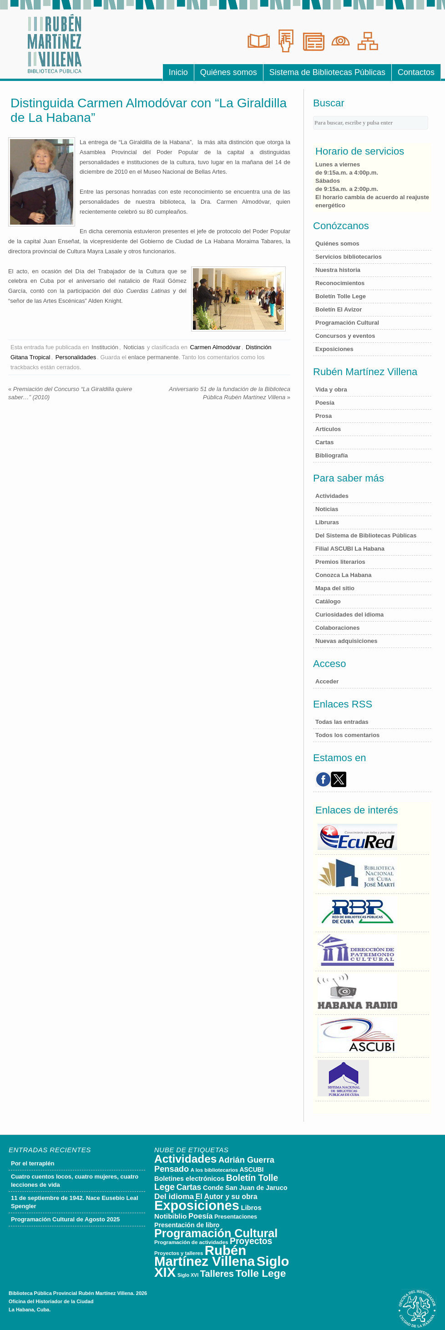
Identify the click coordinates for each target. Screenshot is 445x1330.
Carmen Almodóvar (215, 347)
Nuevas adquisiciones (346, 640)
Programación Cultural (347, 322)
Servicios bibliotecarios (348, 256)
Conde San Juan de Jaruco (245, 1187)
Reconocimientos (339, 283)
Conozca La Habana (343, 575)
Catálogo (328, 601)
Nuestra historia (337, 269)
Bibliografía (331, 455)
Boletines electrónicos (189, 1178)
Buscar (328, 103)
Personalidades (76, 357)
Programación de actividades (191, 1242)
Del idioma (174, 1196)
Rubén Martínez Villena (204, 1256)
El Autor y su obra (227, 1196)
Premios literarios (340, 561)
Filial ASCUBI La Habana (349, 548)
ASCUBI (252, 1169)
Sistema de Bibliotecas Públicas (327, 72)
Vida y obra (331, 389)
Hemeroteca (313, 41)
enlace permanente (153, 357)
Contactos (416, 72)
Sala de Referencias (285, 41)
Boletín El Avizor (338, 309)
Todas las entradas (342, 721)
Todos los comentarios (347, 735)
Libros (251, 1207)
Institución (104, 347)
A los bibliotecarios (214, 1170)
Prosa (323, 415)
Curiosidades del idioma (349, 614)
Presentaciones (235, 1216)
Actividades (332, 495)
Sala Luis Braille (340, 41)
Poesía (324, 402)
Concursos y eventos (345, 335)
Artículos (328, 429)
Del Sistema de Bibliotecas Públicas (366, 535)
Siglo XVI (187, 1275)
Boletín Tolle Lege (340, 296)
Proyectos (251, 1241)
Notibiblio (170, 1216)
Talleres (217, 1274)
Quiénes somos (228, 72)
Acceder (327, 681)
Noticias (133, 347)
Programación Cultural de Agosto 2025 (65, 1219)
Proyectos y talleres (178, 1253)
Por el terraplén (32, 1163)
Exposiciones (334, 349)
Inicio (178, 72)
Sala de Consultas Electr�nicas (367, 41)
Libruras (327, 522)
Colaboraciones (337, 627)
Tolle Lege (260, 1273)
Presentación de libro (187, 1225)
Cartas (324, 442)
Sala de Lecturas (258, 41)
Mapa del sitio (334, 588)
